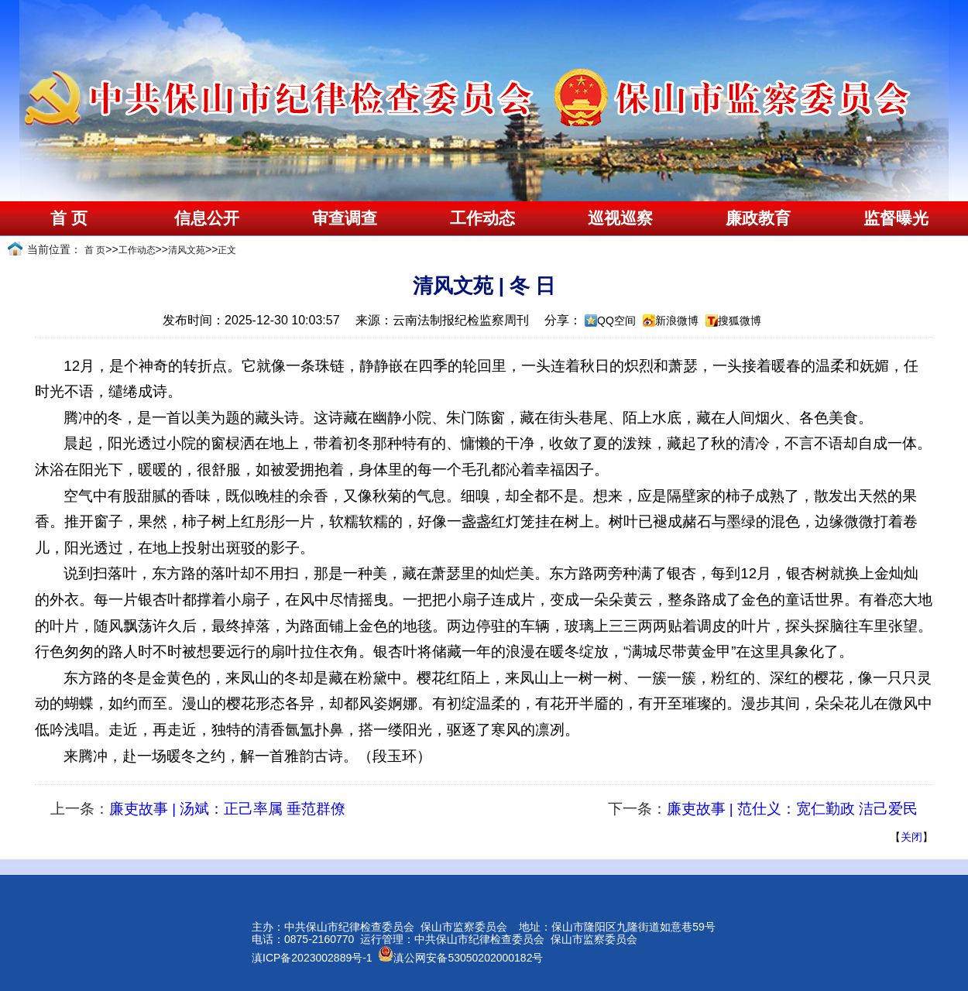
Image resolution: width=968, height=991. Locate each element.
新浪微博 (677, 320)
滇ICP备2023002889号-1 (312, 958)
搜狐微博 (739, 320)
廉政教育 (758, 218)
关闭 (911, 837)
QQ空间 (616, 320)
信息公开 (206, 218)
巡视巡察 (620, 218)
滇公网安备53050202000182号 (460, 958)
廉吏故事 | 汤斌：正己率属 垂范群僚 (227, 809)
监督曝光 (896, 218)
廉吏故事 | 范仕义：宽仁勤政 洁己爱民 (792, 809)
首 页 (68, 218)
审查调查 (344, 218)
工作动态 (482, 218)
